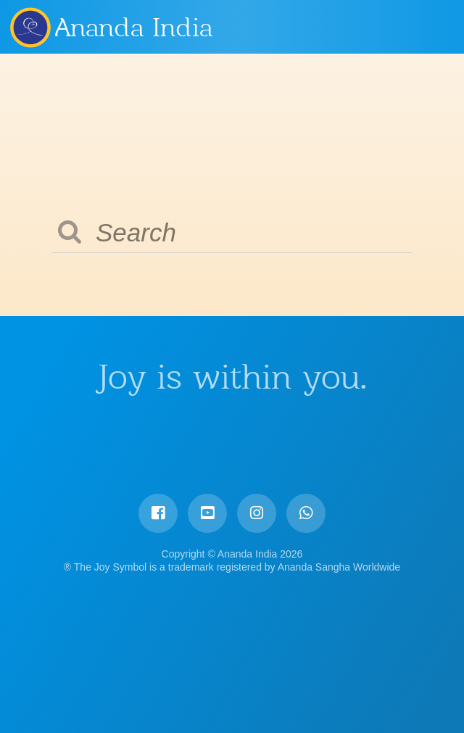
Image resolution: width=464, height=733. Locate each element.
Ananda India (133, 28)
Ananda (30, 27)
